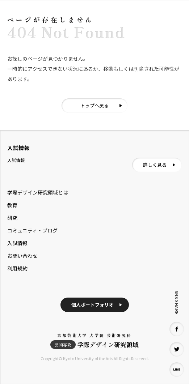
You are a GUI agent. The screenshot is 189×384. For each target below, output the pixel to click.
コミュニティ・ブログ (32, 230)
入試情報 (17, 243)
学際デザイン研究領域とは (37, 192)
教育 (12, 205)
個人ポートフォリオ (92, 304)
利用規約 (17, 268)
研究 (12, 217)
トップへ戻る (94, 105)
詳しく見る (155, 164)
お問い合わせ (22, 255)
